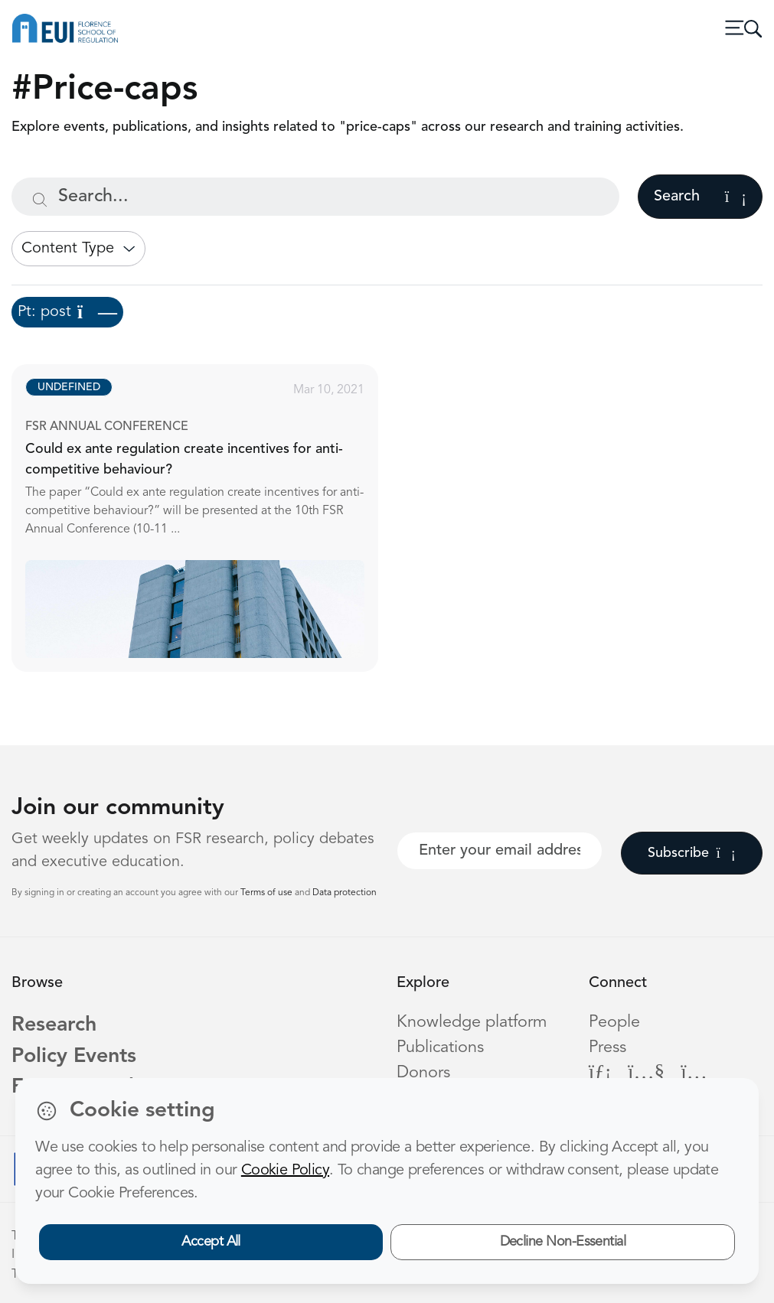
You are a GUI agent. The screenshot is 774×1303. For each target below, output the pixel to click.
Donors (423, 1073)
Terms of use (267, 892)
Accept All (210, 1242)
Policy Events (73, 1057)
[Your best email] (500, 851)
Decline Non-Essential (563, 1242)
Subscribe (692, 853)
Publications (440, 1048)
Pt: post (67, 312)
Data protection (344, 892)
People (614, 1023)
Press (607, 1048)
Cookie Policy (285, 1170)
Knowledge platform (472, 1023)
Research (53, 1025)
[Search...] (315, 197)
